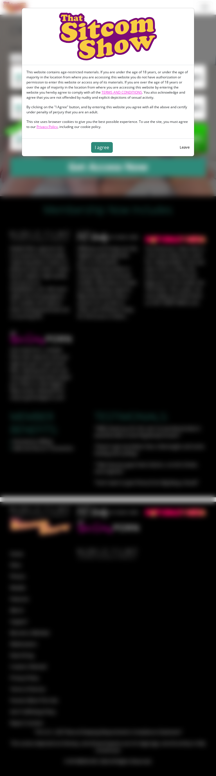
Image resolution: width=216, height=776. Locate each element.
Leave (185, 147)
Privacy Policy (47, 126)
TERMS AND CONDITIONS (122, 92)
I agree (102, 147)
